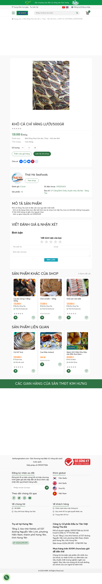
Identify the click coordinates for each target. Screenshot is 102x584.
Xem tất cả (84, 274)
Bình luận (51, 260)
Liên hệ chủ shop (42, 154)
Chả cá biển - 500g (48, 299)
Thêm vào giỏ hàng (22, 154)
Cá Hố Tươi (18, 352)
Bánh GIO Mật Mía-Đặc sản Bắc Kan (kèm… (77, 353)
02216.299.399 (21, 543)
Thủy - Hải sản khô (52, 138)
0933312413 (61, 187)
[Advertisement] (51, 38)
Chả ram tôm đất (74, 299)
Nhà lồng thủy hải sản (34, 138)
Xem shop (32, 181)
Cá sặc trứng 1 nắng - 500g (22, 300)
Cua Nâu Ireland (47, 352)
